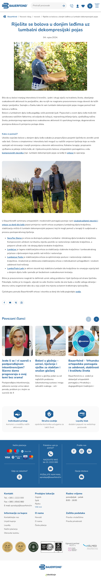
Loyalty (7, 526)
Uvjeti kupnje (10, 522)
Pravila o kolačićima (74, 518)
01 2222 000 (52, 463)
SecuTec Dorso (14, 238)
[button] (96, 319)
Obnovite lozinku (11, 533)
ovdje (78, 292)
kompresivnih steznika (13, 153)
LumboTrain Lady (15, 269)
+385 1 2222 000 (16, 499)
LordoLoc (11, 250)
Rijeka (37, 505)
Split (37, 502)
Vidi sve (38, 508)
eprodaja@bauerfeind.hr (50, 478)
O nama (38, 522)
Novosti (38, 518)
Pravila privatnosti (74, 522)
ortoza (70, 153)
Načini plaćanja (10, 530)
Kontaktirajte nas (11, 518)
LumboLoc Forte (15, 257)
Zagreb (38, 498)
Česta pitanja (40, 526)
